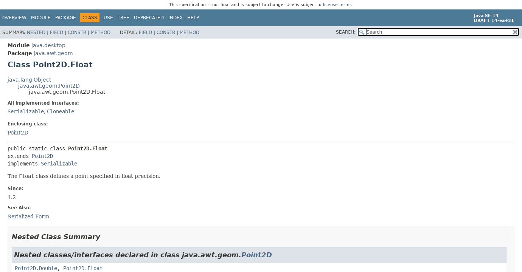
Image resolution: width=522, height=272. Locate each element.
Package (65, 17)
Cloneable (60, 111)
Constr (77, 32)
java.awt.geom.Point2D (49, 86)
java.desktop (48, 45)
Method (100, 32)
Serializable (26, 111)
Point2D (18, 133)
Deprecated (149, 17)
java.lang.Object (29, 80)
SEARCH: (346, 32)
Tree (123, 17)
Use (108, 17)
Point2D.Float (83, 268)
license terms (337, 4)
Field (56, 32)
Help (193, 17)
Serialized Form (28, 216)
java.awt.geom (53, 53)
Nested (36, 32)
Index (175, 17)
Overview (14, 17)
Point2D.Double (36, 268)
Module (41, 17)
